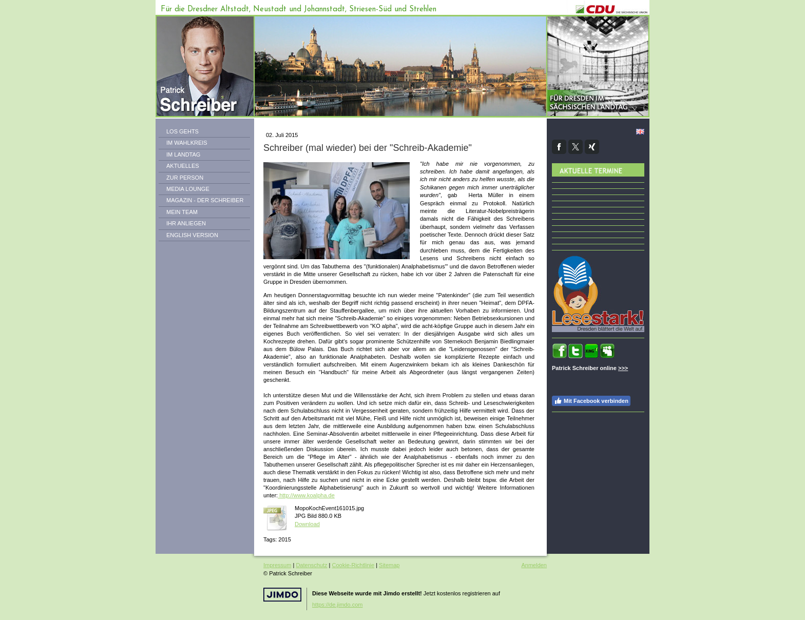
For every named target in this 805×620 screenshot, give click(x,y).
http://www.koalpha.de (306, 495)
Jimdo (282, 595)
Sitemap (389, 565)
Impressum (277, 565)
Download (307, 524)
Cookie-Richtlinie (353, 565)
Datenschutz (311, 565)
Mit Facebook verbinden (591, 401)
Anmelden (534, 565)
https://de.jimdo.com (337, 605)
